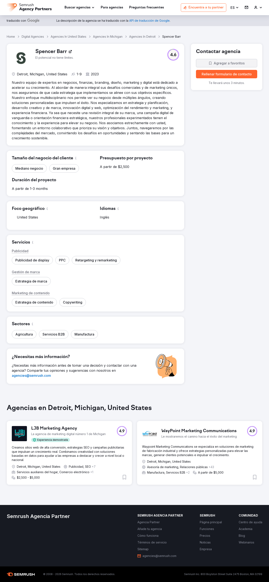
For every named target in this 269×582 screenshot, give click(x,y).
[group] (134, 447)
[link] (112, 7)
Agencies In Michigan (108, 36)
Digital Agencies (33, 36)
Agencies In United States (68, 36)
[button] (234, 7)
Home (11, 36)
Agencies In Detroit (142, 36)
